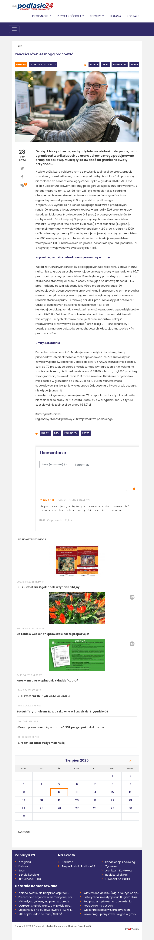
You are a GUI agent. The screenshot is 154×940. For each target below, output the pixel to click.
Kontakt (133, 16)
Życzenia (111, 866)
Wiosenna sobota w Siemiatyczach (107, 910)
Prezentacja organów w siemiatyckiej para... (46, 897)
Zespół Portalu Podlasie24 (78, 866)
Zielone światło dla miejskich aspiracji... (43, 893)
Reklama (115, 16)
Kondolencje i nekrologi (120, 862)
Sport (21, 870)
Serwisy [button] (96, 16)
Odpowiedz (54, 520)
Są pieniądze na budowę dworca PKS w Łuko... (46, 910)
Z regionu (24, 862)
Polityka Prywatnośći (80, 926)
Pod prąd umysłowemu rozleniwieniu (108, 901)
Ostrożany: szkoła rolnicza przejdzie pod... (45, 906)
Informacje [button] (40, 16)
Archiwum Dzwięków (118, 870)
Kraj (14, 6)
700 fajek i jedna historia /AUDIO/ (40, 914)
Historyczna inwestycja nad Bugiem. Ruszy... (111, 897)
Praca (134, 64)
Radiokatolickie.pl (116, 875)
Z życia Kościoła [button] (69, 16)
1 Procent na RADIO (117, 879)
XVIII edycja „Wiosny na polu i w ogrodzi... (44, 901)
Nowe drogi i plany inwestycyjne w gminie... (111, 914)
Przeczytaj (119, 64)
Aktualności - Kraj (29, 879)
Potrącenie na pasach (98, 906)
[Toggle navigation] (14, 29)
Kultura (23, 866)
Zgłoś (68, 520)
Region (21, 64)
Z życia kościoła (28, 875)
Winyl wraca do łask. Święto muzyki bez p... (111, 893)
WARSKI (135, 928)
